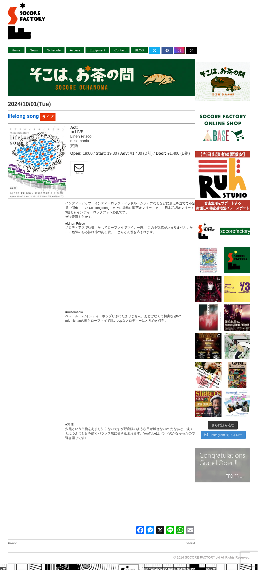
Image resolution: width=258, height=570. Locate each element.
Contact (120, 50)
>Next (190, 543)
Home (16, 50)
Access (75, 50)
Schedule (53, 50)
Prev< (12, 543)
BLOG (139, 50)
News (34, 50)
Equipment (97, 50)
